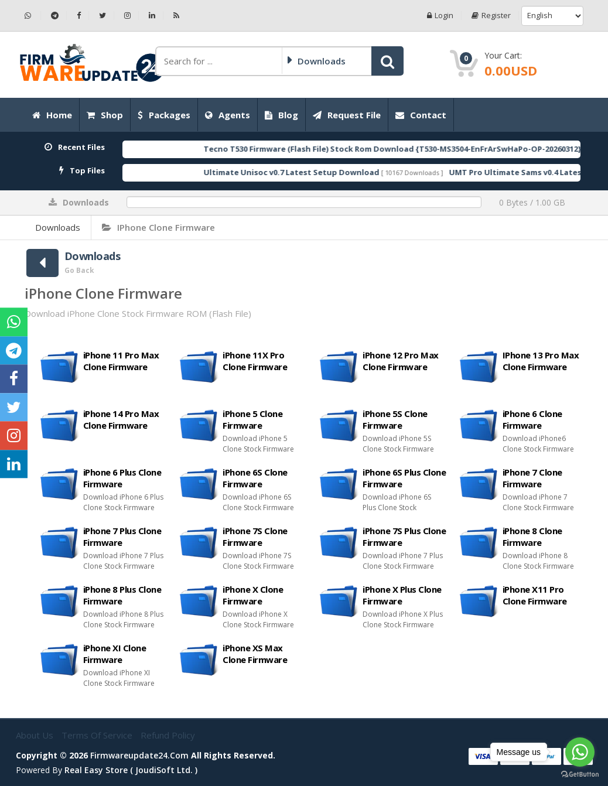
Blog (281, 115)
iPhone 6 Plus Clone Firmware (122, 478)
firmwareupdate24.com (139, 755)
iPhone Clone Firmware (158, 227)
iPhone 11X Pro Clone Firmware (255, 361)
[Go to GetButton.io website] (580, 774)
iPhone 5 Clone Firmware (252, 419)
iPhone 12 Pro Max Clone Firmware (401, 361)
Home (52, 115)
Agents (227, 115)
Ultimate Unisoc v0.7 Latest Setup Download (315, 172)
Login (440, 15)
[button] (387, 61)
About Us (36, 735)
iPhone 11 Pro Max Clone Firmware (121, 361)
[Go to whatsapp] (580, 752)
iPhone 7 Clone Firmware (532, 478)
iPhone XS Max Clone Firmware (255, 653)
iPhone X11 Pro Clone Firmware (535, 595)
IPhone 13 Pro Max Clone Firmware (541, 361)
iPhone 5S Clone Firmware (395, 419)
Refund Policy (168, 735)
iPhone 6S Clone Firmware (255, 478)
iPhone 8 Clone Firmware (532, 536)
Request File (347, 115)
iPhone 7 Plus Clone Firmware (122, 536)
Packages (164, 115)
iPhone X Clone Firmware (253, 595)
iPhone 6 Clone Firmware (532, 419)
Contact (420, 115)
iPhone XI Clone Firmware (114, 653)
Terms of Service (98, 735)
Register (491, 15)
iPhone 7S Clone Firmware (255, 536)
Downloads (57, 227)
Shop (105, 115)
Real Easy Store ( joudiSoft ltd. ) (130, 769)
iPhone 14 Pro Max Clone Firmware (121, 419)
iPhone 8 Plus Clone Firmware (122, 595)
